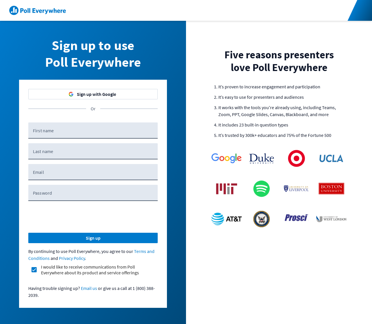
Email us (89, 288)
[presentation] (72, 217)
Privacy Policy (72, 258)
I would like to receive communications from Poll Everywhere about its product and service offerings (90, 269)
